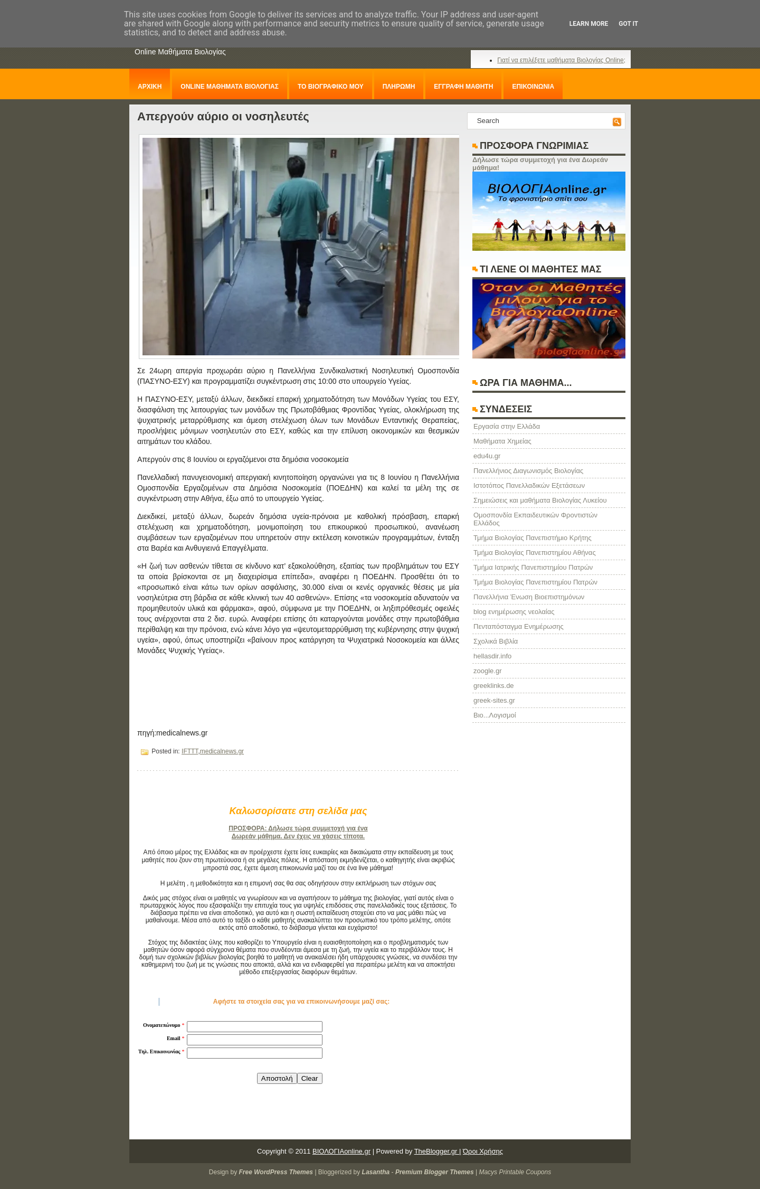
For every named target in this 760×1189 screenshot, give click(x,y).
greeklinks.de (493, 686)
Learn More (589, 23)
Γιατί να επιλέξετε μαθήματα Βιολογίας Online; (561, 60)
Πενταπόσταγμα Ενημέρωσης (518, 626)
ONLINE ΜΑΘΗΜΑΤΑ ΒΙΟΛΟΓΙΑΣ (229, 86)
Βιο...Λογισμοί (494, 715)
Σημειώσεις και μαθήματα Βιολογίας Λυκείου (540, 500)
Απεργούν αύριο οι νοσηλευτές (223, 116)
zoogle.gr (487, 671)
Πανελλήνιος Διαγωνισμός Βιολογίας (528, 471)
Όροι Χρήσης (483, 1151)
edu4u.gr (486, 456)
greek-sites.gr (494, 700)
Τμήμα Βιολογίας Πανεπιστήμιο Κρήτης (532, 538)
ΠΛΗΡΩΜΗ (399, 86)
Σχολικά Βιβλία (495, 641)
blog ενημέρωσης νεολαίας (513, 612)
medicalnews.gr (222, 751)
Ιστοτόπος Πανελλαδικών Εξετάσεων (529, 485)
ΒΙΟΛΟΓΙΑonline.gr (341, 1151)
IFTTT (190, 751)
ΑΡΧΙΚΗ (150, 86)
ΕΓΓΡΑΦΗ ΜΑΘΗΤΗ (463, 86)
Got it (628, 23)
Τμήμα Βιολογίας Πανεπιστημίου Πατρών (535, 582)
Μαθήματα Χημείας (502, 441)
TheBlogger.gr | (437, 1151)
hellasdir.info (492, 656)
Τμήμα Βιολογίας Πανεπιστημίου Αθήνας (534, 552)
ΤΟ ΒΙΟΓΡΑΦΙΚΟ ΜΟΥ (331, 86)
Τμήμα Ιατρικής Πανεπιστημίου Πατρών (533, 567)
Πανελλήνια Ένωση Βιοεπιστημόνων (528, 597)
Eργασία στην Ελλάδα (506, 426)
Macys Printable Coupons (515, 1172)
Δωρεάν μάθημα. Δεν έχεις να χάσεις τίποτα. (298, 836)
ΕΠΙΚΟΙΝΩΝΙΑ (533, 86)
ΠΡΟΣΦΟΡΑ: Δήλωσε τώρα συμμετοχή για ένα (298, 828)
